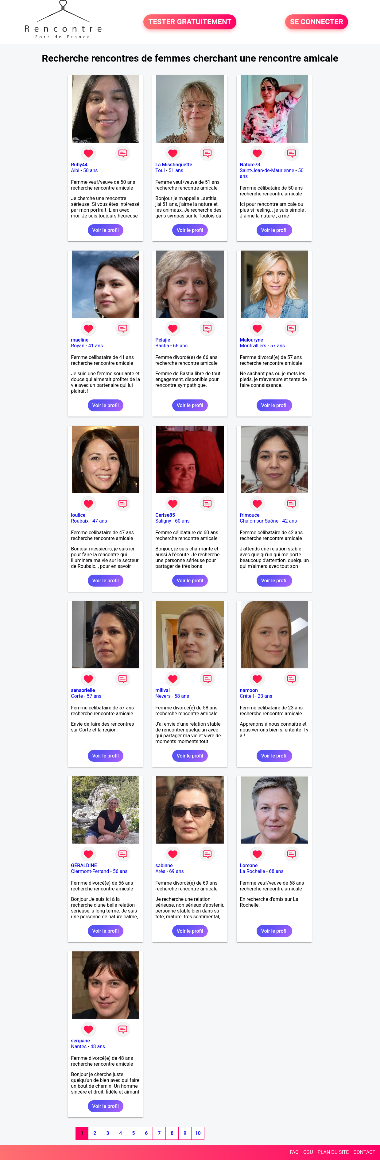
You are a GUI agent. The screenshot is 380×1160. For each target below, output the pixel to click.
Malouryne (251, 340)
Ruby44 (79, 165)
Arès (160, 871)
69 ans (176, 871)
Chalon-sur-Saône (259, 521)
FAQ (294, 1152)
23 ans (265, 696)
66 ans (180, 346)
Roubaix (79, 521)
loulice (78, 515)
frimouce (249, 515)
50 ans (90, 170)
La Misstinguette (173, 165)
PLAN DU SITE (333, 1152)
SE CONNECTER (316, 22)
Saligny (163, 521)
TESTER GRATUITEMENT (189, 22)
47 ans (99, 521)
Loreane (249, 865)
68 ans (276, 871)
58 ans (181, 696)
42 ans (289, 521)
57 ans (277, 346)
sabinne (164, 865)
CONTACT (364, 1152)
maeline (79, 340)
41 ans (95, 346)
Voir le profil (105, 230)
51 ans (176, 170)
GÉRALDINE (84, 865)
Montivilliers (253, 346)
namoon (249, 690)
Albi (75, 170)
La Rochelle (252, 871)
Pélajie (162, 340)
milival (162, 690)
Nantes (79, 1046)
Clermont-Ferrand (90, 871)
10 (198, 1133)
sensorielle (83, 690)
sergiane (80, 1041)
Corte (77, 696)
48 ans (98, 1046)
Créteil (247, 696)
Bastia (162, 346)
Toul (160, 170)
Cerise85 (165, 515)
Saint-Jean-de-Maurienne (267, 170)
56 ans (120, 871)
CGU (308, 1152)
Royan (77, 346)
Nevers (163, 696)
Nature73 (250, 165)
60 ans (182, 521)
